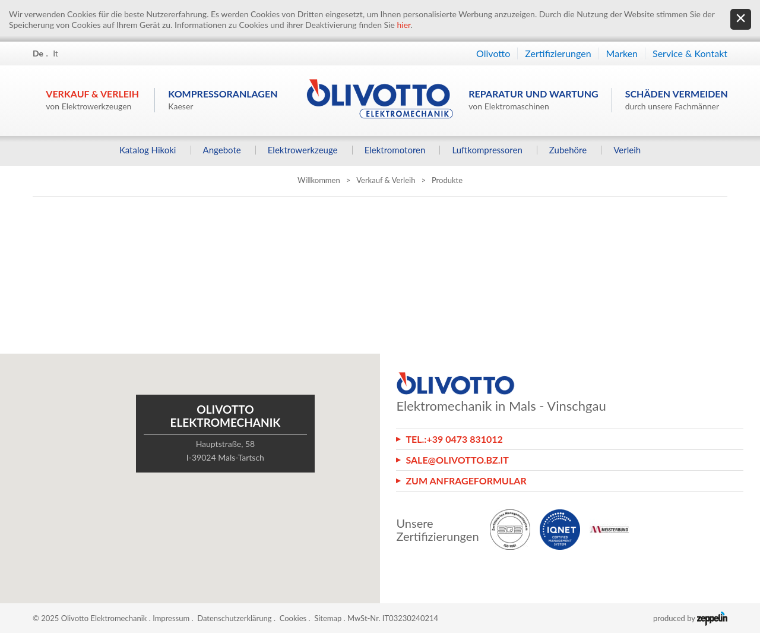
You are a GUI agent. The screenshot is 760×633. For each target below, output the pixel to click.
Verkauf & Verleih (92, 99)
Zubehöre (568, 150)
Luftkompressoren (487, 150)
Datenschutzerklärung (234, 618)
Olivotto (493, 53)
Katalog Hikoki (147, 150)
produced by (690, 618)
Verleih (627, 150)
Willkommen (318, 180)
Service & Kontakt (690, 53)
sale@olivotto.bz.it (457, 459)
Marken (622, 53)
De (38, 53)
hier (403, 25)
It (55, 53)
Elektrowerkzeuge (303, 150)
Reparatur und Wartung (533, 99)
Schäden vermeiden (676, 99)
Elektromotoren (395, 150)
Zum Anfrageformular (466, 480)
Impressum (171, 618)
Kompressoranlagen (222, 99)
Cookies (293, 618)
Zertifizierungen (558, 53)
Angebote (222, 150)
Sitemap (327, 618)
